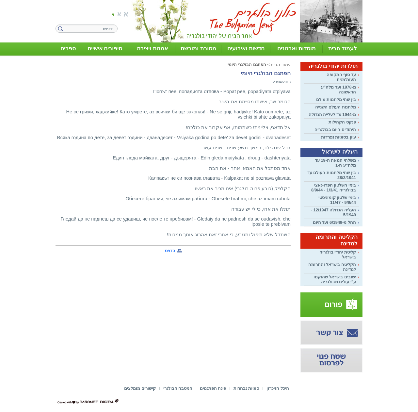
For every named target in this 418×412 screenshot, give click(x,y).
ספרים (68, 48)
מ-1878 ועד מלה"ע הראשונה (338, 89)
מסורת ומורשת (198, 48)
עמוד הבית (281, 64)
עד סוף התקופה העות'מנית (341, 77)
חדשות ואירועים (246, 48)
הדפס (170, 250)
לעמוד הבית (342, 48)
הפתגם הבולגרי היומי (247, 64)
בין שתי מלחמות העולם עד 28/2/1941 (331, 175)
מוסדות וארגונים (296, 48)
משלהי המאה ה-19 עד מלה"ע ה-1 (335, 163)
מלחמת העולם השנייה (335, 107)
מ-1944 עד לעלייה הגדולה (332, 114)
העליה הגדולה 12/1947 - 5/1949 (333, 212)
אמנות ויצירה (152, 48)
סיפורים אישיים (105, 48)
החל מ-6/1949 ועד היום (334, 222)
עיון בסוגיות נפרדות (338, 137)
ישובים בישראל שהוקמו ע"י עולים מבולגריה (335, 279)
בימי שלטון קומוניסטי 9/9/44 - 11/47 (337, 200)
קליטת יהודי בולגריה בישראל (337, 254)
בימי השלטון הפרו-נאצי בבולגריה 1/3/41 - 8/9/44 (333, 187)
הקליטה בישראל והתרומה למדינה (332, 267)
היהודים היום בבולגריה (335, 129)
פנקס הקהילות (342, 122)
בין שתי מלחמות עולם (336, 99)
